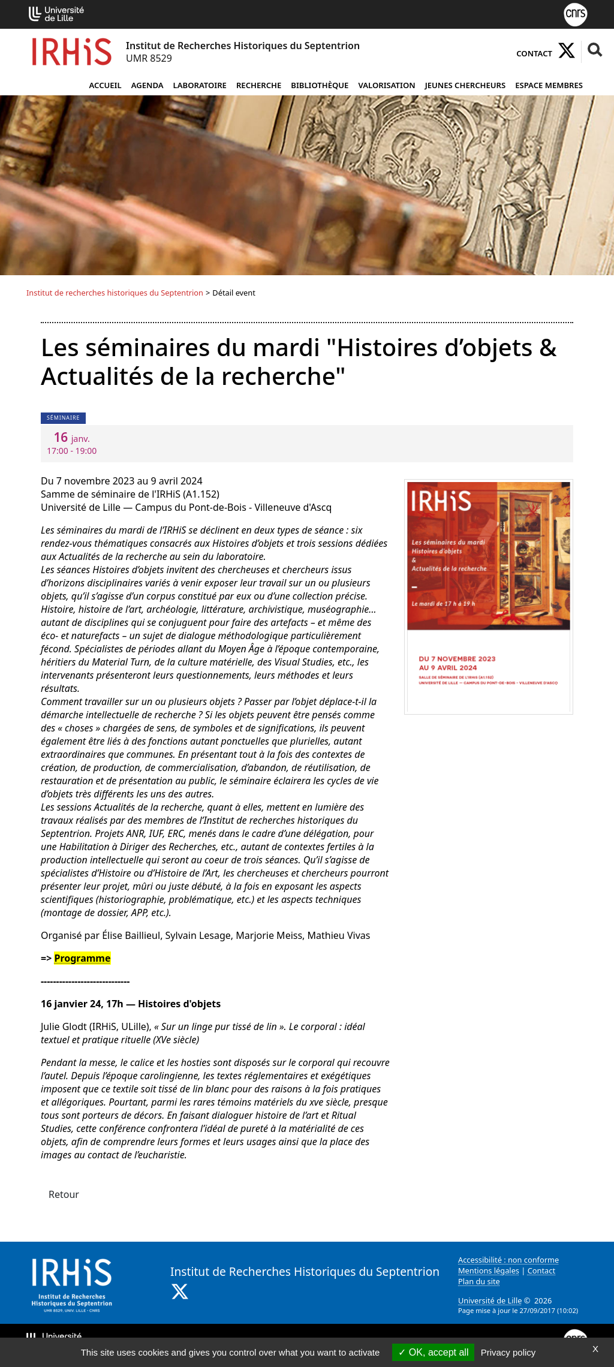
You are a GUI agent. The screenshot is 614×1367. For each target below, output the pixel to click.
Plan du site (479, 1281)
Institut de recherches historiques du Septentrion (114, 292)
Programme (82, 958)
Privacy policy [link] (508, 1352)
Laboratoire (200, 85)
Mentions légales (488, 1270)
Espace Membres (549, 85)
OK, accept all (433, 1352)
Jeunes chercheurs (465, 85)
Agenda (147, 85)
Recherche (258, 85)
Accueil (105, 85)
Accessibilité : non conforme (508, 1259)
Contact (534, 53)
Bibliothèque (319, 85)
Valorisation (386, 85)
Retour (64, 1194)
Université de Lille (490, 1300)
